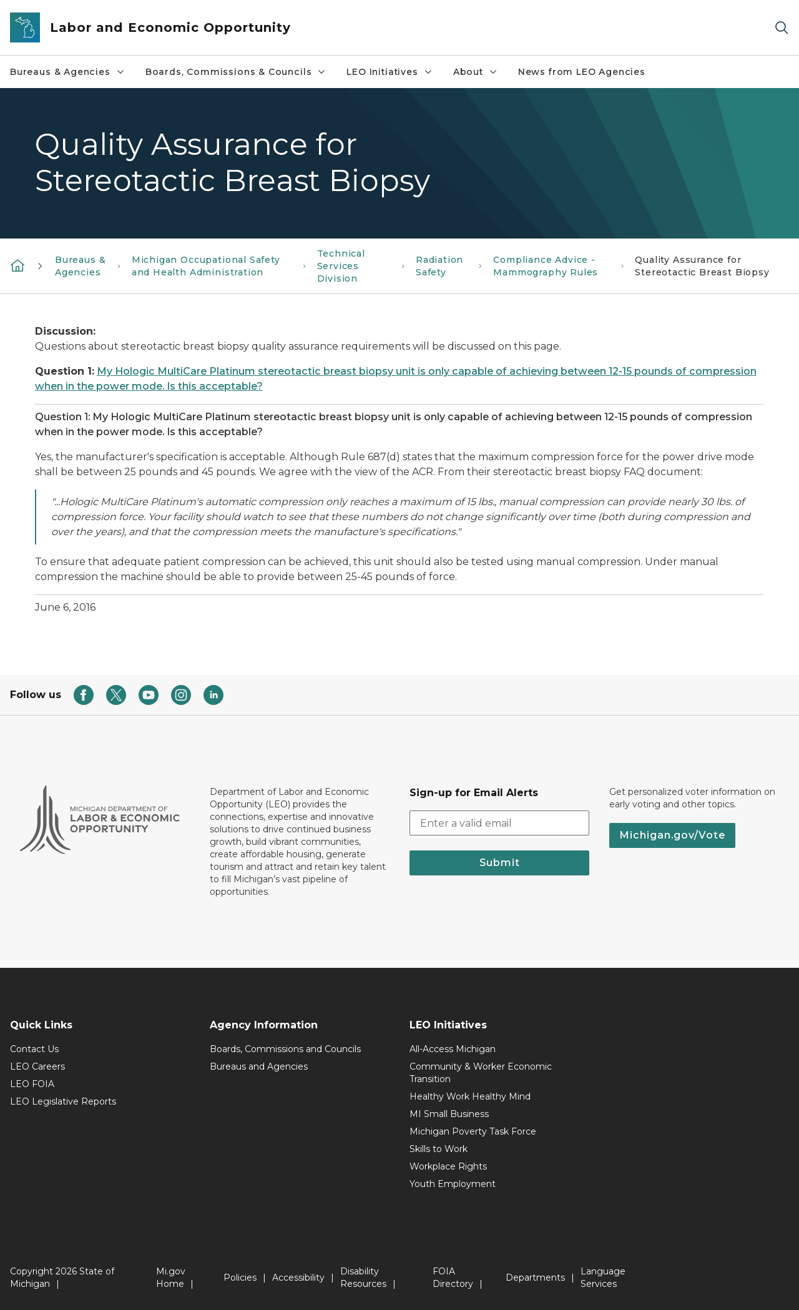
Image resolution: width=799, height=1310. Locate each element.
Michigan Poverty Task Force (472, 1131)
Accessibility (298, 1277)
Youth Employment (452, 1183)
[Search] (781, 28)
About (475, 71)
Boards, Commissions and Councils (285, 1049)
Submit (499, 863)
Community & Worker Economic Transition (480, 1073)
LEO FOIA (32, 1084)
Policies (240, 1277)
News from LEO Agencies (581, 71)
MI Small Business (449, 1114)
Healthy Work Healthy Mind (470, 1096)
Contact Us (34, 1049)
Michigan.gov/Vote (672, 835)
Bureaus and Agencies (259, 1066)
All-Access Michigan (452, 1049)
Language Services (603, 1277)
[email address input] (499, 822)
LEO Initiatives (389, 71)
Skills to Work (438, 1149)
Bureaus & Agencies (67, 71)
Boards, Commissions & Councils (236, 71)
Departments (535, 1277)
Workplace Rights (448, 1166)
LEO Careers (37, 1066)
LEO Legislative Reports (63, 1101)
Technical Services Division (341, 266)
